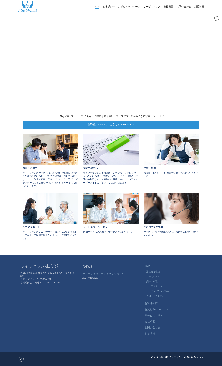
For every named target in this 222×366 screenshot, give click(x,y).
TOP (97, 6)
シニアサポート (154, 286)
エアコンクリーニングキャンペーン (103, 274)
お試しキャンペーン (129, 6)
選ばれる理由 (153, 271)
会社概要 (168, 6)
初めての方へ (153, 276)
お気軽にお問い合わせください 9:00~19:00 (111, 124)
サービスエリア (151, 6)
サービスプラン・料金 (157, 291)
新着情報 (199, 6)
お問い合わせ (183, 6)
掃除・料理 (152, 281)
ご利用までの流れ (155, 296)
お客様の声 (109, 6)
